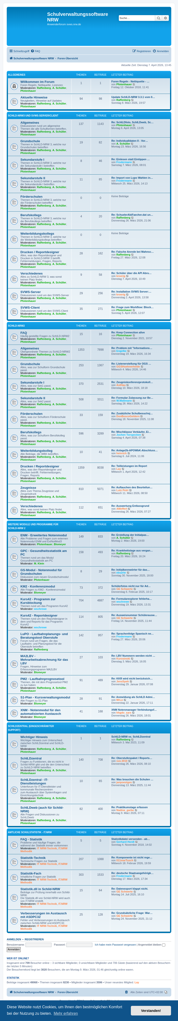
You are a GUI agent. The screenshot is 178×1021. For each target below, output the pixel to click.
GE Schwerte (124, 588)
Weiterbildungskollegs (37, 233)
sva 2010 (121, 760)
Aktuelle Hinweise (33, 97)
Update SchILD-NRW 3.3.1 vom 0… (133, 97)
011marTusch (124, 860)
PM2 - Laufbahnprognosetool (42, 679)
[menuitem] (35, 51)
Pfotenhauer (28, 90)
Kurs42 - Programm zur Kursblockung (38, 601)
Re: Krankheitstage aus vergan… (132, 550)
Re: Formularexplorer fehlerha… (131, 598)
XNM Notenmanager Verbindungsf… (134, 709)
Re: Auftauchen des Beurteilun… (132, 487)
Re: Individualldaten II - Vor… (129, 140)
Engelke (121, 350)
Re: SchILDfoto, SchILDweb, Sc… (132, 122)
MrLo (119, 699)
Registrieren (34, 939)
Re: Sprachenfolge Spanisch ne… (132, 633)
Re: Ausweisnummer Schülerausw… (134, 615)
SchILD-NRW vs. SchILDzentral (130, 736)
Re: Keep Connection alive (128, 332)
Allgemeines (16, 74)
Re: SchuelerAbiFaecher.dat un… (132, 214)
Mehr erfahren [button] (66, 1013)
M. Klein (39, 563)
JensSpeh (122, 681)
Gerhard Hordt (125, 841)
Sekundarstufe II (32, 178)
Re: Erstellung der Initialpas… (130, 534)
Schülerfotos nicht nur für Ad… (131, 586)
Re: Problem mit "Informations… (131, 348)
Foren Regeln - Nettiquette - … (130, 81)
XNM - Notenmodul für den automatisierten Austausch (40, 711)
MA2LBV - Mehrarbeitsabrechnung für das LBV (44, 659)
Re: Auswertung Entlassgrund (130, 505)
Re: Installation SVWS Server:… (131, 291)
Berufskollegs (30, 215)
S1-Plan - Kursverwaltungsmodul (45, 697)
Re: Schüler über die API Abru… (131, 273)
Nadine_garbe (125, 810)
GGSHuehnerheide (128, 366)
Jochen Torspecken (128, 434)
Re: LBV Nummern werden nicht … (133, 655)
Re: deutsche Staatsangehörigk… (132, 873)
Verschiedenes (31, 273)
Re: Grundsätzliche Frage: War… (132, 912)
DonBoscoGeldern (128, 416)
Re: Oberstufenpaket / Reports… (131, 758)
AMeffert (121, 508)
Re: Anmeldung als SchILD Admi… (133, 697)
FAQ (23, 333)
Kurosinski (123, 658)
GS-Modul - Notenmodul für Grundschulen (41, 571)
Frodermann (124, 162)
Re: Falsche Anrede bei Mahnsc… (132, 251)
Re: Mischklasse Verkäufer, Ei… (131, 431)
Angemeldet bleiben (151, 944)
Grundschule (30, 141)
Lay (118, 468)
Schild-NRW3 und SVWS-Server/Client (33, 115)
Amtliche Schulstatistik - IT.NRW (30, 832)
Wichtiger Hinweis (34, 737)
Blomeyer (60, 544)
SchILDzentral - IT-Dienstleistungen (34, 781)
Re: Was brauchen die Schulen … (132, 779)
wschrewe (40, 608)
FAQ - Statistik (31, 839)
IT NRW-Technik (47, 848)
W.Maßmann (124, 400)
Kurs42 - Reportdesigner (38, 615)
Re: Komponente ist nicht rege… (132, 857)
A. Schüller (59, 87)
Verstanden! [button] (151, 1011)
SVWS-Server (30, 292)
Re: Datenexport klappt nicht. (129, 888)
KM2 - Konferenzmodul (37, 586)
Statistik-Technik (33, 858)
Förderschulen (31, 196)
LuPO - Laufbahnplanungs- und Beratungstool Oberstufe (44, 635)
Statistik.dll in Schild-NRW (40, 889)
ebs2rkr (121, 572)
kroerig (120, 276)
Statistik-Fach (30, 873)
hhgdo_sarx (123, 712)
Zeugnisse (28, 487)
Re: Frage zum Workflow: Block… (132, 307)
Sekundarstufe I (32, 159)
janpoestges (124, 782)
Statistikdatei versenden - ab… (130, 839)
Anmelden (14, 939)
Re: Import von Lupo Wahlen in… (132, 177)
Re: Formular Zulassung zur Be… (132, 397)
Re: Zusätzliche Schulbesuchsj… (132, 413)
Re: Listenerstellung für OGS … (131, 363)
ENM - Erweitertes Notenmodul (43, 535)
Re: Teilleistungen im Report (129, 466)
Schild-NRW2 (16, 325)
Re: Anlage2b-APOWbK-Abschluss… (134, 450)
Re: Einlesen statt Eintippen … (130, 159)
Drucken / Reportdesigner (39, 252)
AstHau (121, 385)
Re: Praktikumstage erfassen (129, 807)
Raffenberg (44, 87)
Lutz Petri (122, 490)
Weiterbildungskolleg (36, 450)
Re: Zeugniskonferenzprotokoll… (132, 382)
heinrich (121, 453)
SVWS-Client (30, 307)
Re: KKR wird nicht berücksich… (132, 678)
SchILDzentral (31, 758)
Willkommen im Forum (37, 82)
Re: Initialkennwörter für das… (130, 569)
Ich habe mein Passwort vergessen (115, 944)
